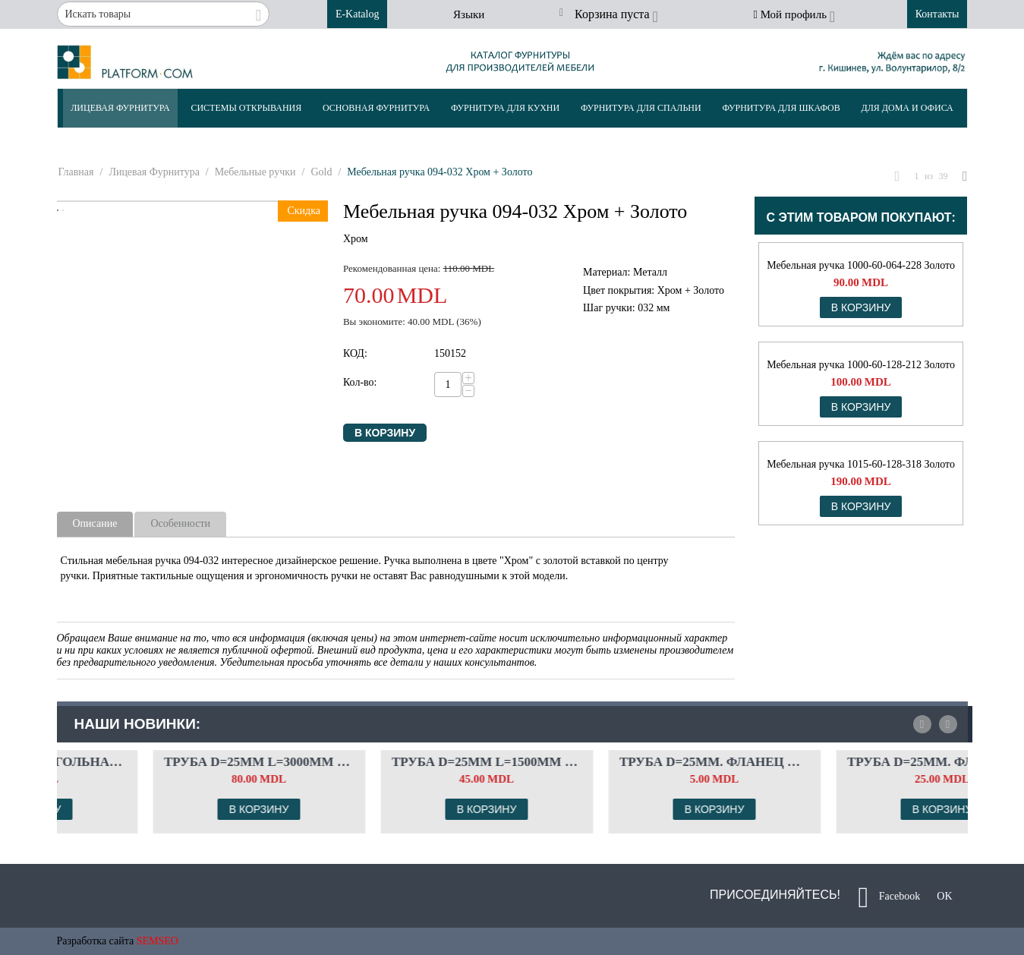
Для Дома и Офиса (907, 107)
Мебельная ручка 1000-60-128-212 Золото (861, 364)
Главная (76, 172)
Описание (95, 523)
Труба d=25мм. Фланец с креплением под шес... (853, 762)
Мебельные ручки (255, 172)
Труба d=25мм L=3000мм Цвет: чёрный (398, 762)
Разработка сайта (95, 941)
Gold (321, 172)
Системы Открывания (246, 107)
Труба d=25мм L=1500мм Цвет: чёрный (625, 762)
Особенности (180, 523)
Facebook (889, 897)
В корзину (384, 433)
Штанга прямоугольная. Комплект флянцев (170, 762)
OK (940, 897)
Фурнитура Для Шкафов (781, 107)
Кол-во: (360, 382)
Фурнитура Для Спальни (641, 107)
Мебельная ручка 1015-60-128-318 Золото (861, 464)
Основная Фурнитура (376, 107)
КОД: (355, 353)
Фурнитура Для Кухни (505, 107)
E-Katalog (358, 14)
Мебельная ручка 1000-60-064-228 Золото (861, 265)
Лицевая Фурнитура (120, 107)
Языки (468, 14)
